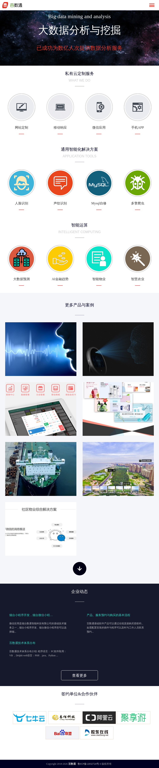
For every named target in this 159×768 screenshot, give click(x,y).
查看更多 (79, 675)
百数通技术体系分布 (22, 643)
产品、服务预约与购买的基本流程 (108, 615)
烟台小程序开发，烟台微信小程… (31, 615)
